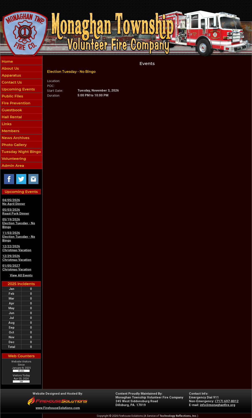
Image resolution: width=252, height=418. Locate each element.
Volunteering (13, 159)
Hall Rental (11, 117)
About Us (10, 68)
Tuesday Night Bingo (21, 152)
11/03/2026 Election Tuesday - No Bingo (18, 236)
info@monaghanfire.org (217, 405)
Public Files (12, 96)
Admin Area (12, 165)
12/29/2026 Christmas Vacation (16, 258)
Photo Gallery (14, 145)
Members (10, 131)
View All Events (21, 275)
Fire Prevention (15, 103)
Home (7, 61)
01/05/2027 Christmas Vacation (16, 267)
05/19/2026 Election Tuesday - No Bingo (18, 223)
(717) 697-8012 (227, 401)
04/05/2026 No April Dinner (13, 202)
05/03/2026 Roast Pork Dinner (15, 211)
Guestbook (11, 110)
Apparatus (11, 75)
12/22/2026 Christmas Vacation (16, 248)
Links (6, 124)
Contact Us (11, 82)
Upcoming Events (18, 89)
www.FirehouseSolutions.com (58, 408)
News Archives (15, 138)
